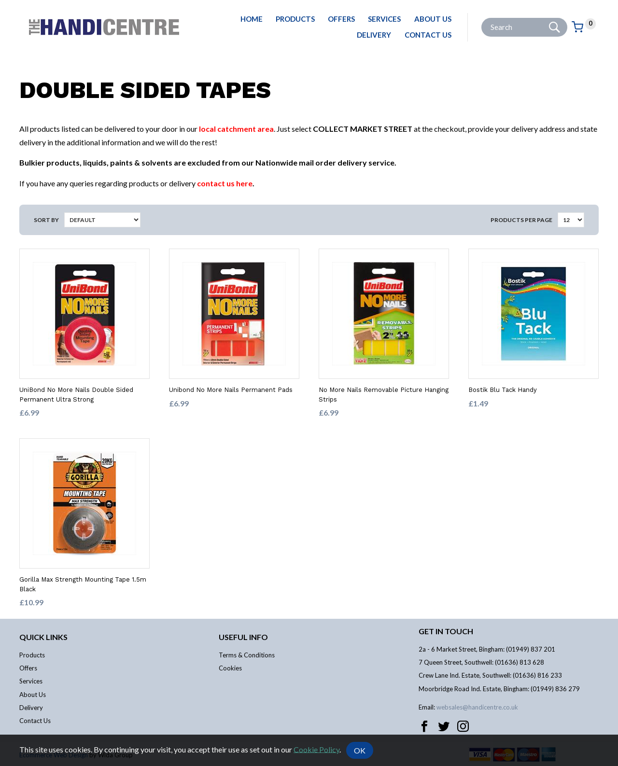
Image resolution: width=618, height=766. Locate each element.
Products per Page (521, 219)
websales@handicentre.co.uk (477, 707)
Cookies (230, 668)
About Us (432, 18)
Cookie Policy (316, 748)
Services (384, 18)
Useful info (243, 636)
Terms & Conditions (247, 655)
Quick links (43, 636)
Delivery (374, 34)
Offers (341, 18)
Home (251, 18)
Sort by (46, 219)
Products (295, 18)
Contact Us (428, 34)
